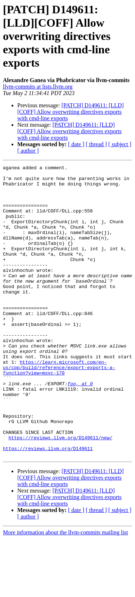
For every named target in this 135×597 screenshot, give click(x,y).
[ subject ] (119, 144)
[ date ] (76, 144)
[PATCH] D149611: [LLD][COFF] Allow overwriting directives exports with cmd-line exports (70, 111)
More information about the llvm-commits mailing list (65, 591)
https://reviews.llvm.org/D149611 (48, 505)
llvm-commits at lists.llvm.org (37, 87)
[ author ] (28, 151)
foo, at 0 (80, 428)
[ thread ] (96, 144)
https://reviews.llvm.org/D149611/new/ (61, 492)
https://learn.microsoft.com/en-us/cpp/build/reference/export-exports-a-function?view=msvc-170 (59, 408)
